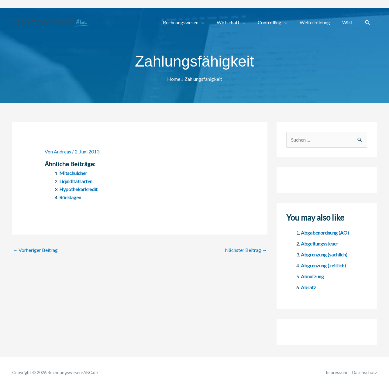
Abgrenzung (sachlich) (324, 254)
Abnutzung (312, 276)
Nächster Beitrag (246, 250)
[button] (367, 22)
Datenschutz (364, 372)
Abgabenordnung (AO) (325, 232)
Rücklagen (70, 197)
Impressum (336, 372)
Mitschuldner (73, 173)
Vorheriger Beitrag (35, 250)
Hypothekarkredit (78, 189)
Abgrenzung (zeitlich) (323, 265)
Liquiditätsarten (75, 181)
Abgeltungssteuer (319, 243)
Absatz (308, 287)
